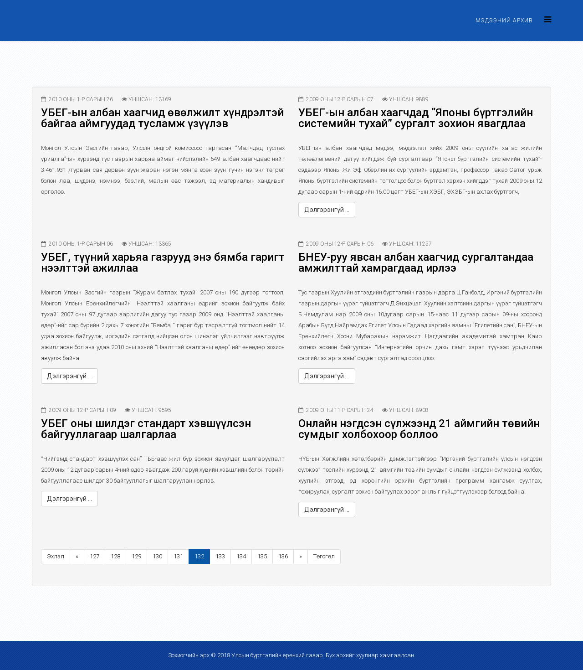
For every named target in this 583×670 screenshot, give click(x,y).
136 (283, 556)
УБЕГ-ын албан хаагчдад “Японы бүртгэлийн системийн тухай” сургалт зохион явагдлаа (415, 118)
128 (115, 556)
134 (241, 556)
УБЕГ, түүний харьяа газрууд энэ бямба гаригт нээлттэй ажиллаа (163, 262)
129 (136, 556)
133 (220, 556)
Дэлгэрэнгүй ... (326, 209)
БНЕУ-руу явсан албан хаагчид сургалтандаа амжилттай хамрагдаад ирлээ (415, 262)
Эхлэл (55, 556)
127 (94, 556)
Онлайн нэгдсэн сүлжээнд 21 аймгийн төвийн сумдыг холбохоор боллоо (419, 429)
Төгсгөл (324, 556)
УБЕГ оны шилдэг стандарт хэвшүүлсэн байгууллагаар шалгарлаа (146, 429)
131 (178, 556)
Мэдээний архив (504, 20)
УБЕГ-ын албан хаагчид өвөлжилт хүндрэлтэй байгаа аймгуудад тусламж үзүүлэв (162, 118)
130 (157, 556)
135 (262, 556)
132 (199, 556)
